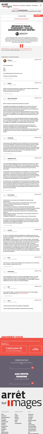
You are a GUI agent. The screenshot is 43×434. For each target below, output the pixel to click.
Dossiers (16, 420)
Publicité (2, 430)
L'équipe (29, 423)
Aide (29, 432)
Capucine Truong (23, 33)
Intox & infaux (3, 418)
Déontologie (3, 423)
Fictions (2, 414)
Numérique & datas (4, 421)
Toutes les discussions (32, 429)
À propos (29, 421)
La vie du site (30, 415)
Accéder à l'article (21, 16)
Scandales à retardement (5, 417)
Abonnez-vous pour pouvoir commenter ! (16, 48)
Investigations (3, 420)
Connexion (39, 1)
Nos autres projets (31, 424)
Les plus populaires (18, 423)
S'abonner (37, 15)
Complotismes (3, 429)
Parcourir (16, 5)
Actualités (22, 5)
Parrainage (30, 418)
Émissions (28, 5)
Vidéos (16, 421)
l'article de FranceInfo (22, 293)
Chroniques (35, 5)
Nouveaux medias (4, 426)
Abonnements (30, 414)
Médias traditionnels (4, 432)
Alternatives (3, 424)
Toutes (16, 414)
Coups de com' (3, 415)
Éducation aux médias (32, 420)
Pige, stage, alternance (32, 430)
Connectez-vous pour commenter (21, 18)
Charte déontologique (32, 426)
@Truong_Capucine (22, 34)
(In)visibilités (3, 427)
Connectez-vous (26, 50)
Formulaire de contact (32, 427)
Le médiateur (30, 417)
